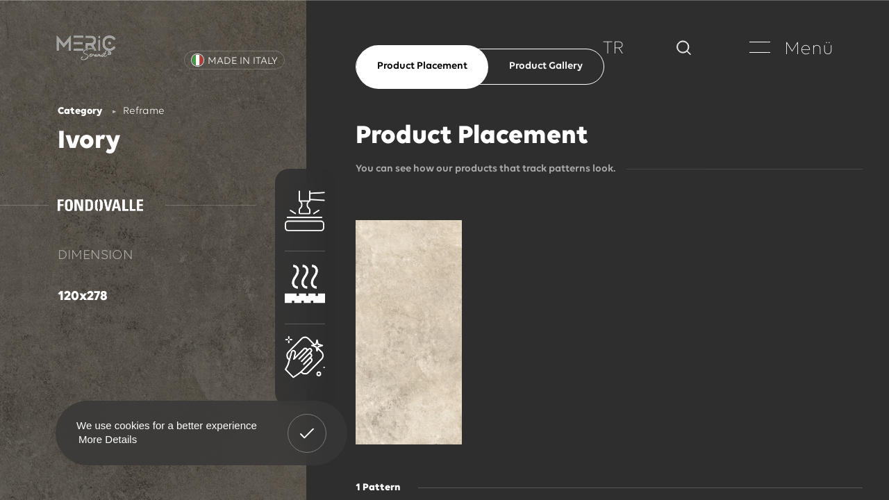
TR (613, 49)
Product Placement (422, 66)
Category (80, 111)
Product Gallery (546, 66)
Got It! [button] (307, 422)
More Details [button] (107, 439)
